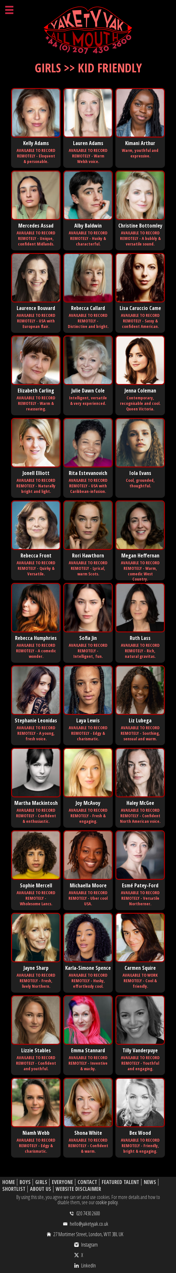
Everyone (62, 1182)
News (150, 1182)
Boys (25, 1182)
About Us (40, 1189)
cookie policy (106, 1202)
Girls (41, 1182)
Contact (87, 1182)
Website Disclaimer (78, 1189)
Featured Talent (120, 1182)
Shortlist (13, 1189)
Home (8, 1182)
